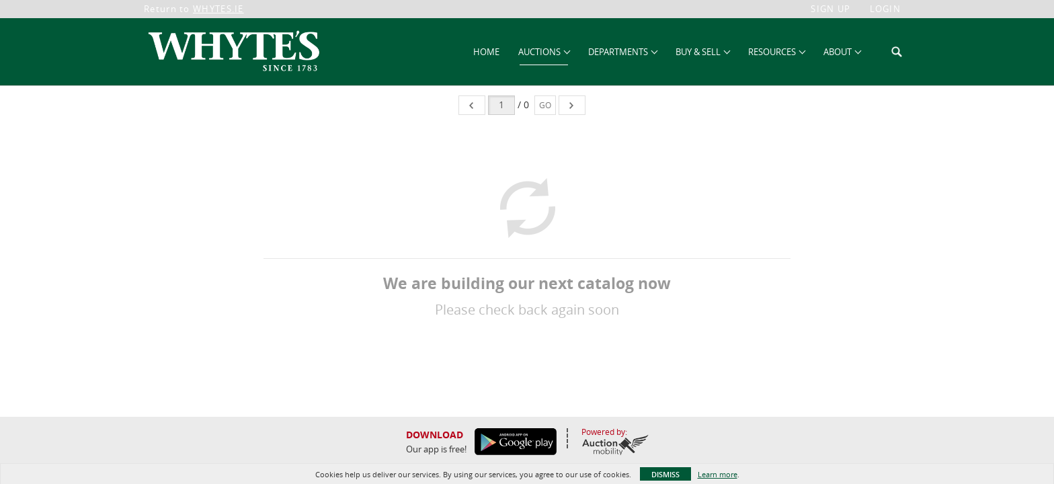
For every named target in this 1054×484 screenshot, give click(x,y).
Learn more (717, 474)
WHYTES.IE (218, 9)
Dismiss (665, 474)
